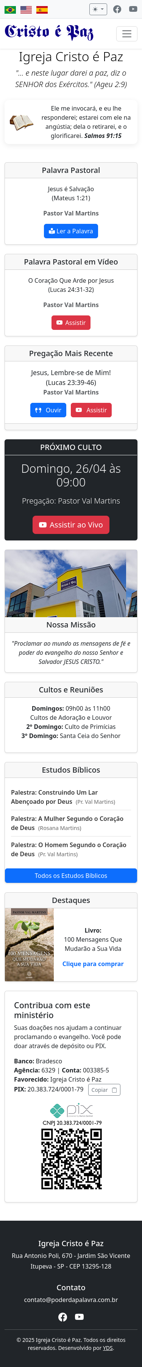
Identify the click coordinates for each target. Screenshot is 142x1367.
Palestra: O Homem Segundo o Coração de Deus (68, 849)
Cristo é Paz (49, 33)
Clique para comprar (93, 964)
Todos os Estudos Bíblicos (71, 875)
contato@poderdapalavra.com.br (71, 1300)
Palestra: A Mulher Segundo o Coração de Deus (67, 823)
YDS (108, 1347)
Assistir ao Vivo (71, 525)
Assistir (71, 322)
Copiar (104, 1089)
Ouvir (48, 410)
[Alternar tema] (98, 9)
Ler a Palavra (71, 231)
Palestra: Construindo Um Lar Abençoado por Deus (63, 797)
